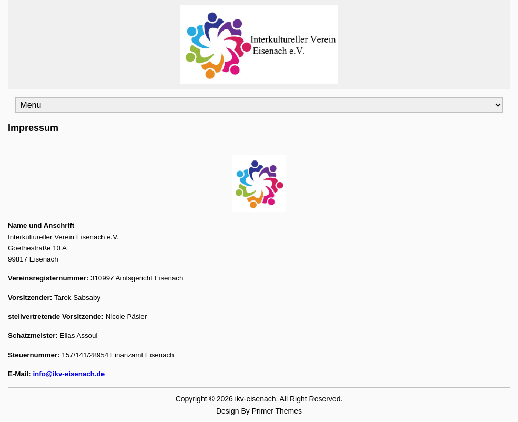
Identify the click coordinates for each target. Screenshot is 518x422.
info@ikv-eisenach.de (69, 374)
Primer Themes (277, 411)
